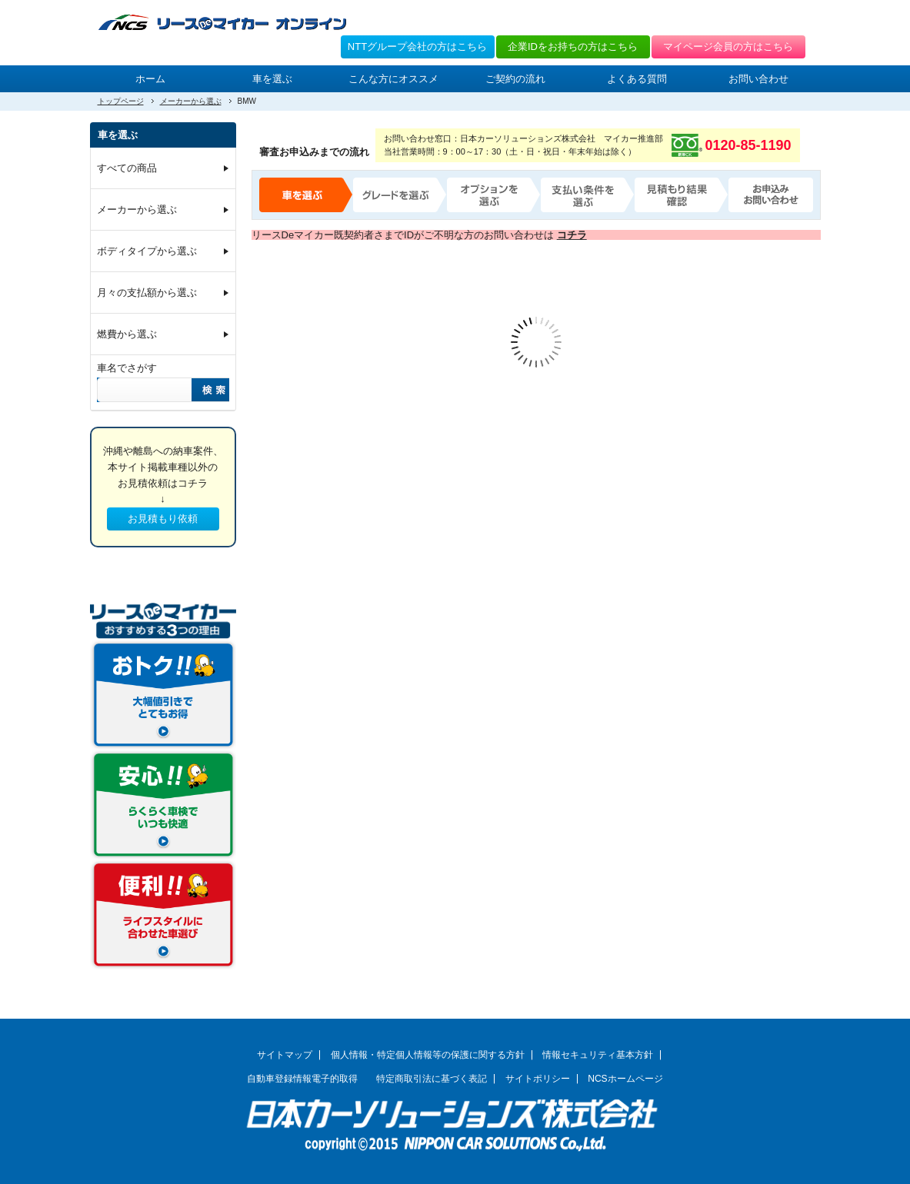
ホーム (150, 79)
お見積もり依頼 (163, 518)
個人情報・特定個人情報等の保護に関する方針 (428, 1054)
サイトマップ (284, 1054)
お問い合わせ (758, 79)
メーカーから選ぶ (191, 101)
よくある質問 (637, 79)
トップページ (121, 101)
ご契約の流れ (515, 79)
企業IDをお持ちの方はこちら (573, 46)
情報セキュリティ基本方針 (597, 1054)
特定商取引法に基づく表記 (431, 1078)
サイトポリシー (537, 1078)
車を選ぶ (272, 79)
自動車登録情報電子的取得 (302, 1078)
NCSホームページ (625, 1078)
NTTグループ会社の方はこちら (417, 46)
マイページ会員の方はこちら (728, 46)
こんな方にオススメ (393, 79)
